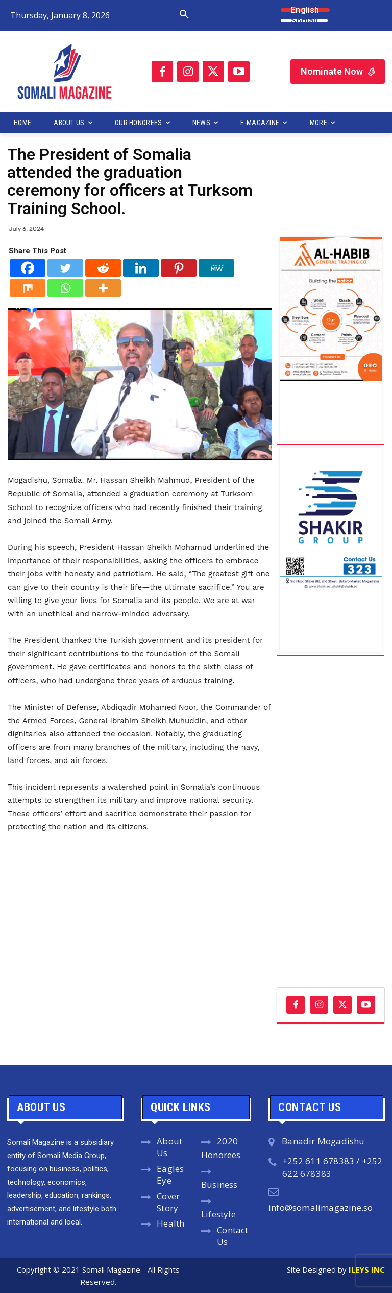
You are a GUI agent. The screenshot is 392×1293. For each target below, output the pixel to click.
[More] (103, 288)
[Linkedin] (141, 268)
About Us (169, 1147)
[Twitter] (65, 268)
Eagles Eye (170, 1174)
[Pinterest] (179, 268)
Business (219, 1184)
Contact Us (232, 1236)
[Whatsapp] (65, 288)
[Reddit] (103, 268)
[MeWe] (216, 268)
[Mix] (27, 288)
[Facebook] (27, 268)
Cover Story (168, 1202)
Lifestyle (218, 1214)
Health (170, 1223)
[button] (154, 15)
